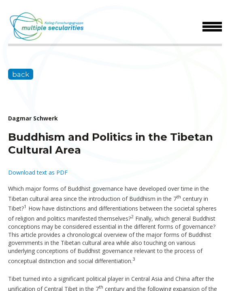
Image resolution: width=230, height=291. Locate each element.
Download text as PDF (38, 172)
